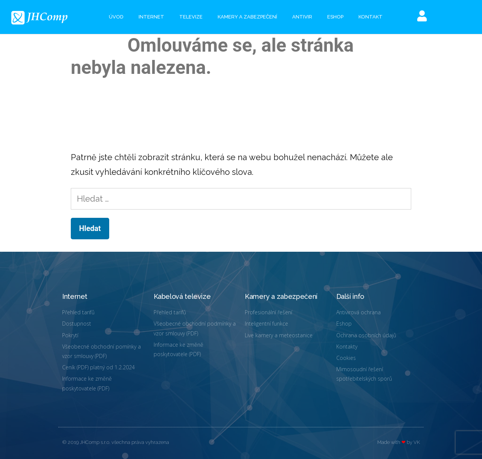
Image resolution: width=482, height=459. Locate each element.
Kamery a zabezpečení (247, 17)
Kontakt (370, 17)
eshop (335, 17)
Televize (191, 17)
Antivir (302, 17)
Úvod (116, 17)
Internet (151, 17)
